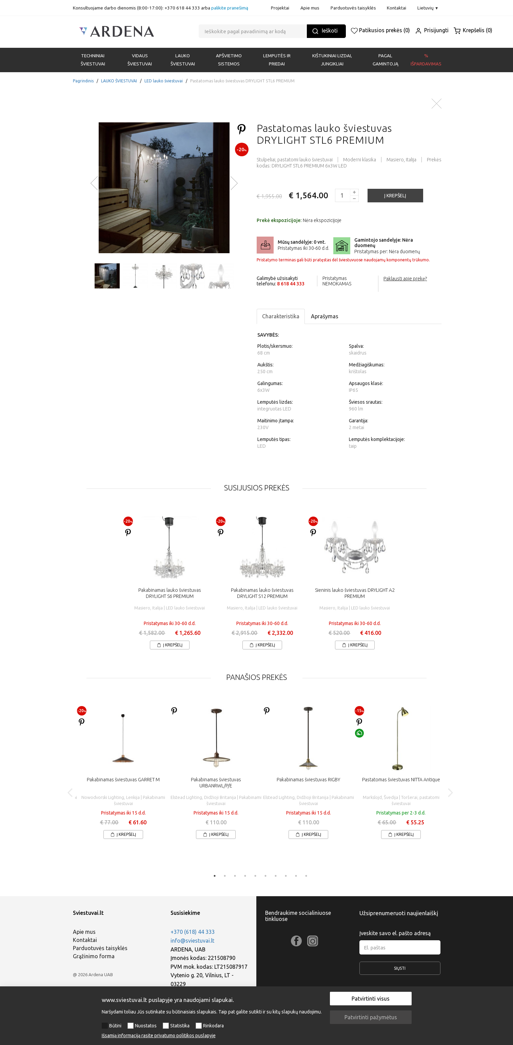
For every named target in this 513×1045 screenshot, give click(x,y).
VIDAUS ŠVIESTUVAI (139, 59)
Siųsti (400, 970)
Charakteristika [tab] (280, 316)
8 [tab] (285, 875)
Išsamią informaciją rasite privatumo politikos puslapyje (159, 1035)
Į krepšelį (169, 645)
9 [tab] (296, 875)
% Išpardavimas (426, 59)
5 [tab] (255, 875)
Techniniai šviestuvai (93, 59)
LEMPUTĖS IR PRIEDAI (277, 59)
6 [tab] (265, 875)
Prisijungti (432, 30)
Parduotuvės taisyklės (353, 8)
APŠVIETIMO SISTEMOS (229, 59)
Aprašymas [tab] (324, 316)
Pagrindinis (83, 81)
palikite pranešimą (229, 8)
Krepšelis (473, 30)
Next (450, 793)
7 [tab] (275, 875)
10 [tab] (306, 875)
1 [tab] (214, 875)
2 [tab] (224, 875)
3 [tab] (235, 875)
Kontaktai (396, 8)
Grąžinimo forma (94, 956)
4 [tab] (245, 875)
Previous (70, 793)
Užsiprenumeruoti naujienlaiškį (398, 913)
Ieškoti (325, 31)
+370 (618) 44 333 (193, 932)
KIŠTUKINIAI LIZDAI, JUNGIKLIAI (332, 59)
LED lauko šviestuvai (163, 81)
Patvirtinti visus (371, 999)
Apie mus (309, 8)
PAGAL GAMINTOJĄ (385, 59)
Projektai (280, 8)
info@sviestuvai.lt (192, 941)
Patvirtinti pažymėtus (370, 1017)
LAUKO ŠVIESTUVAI (183, 59)
